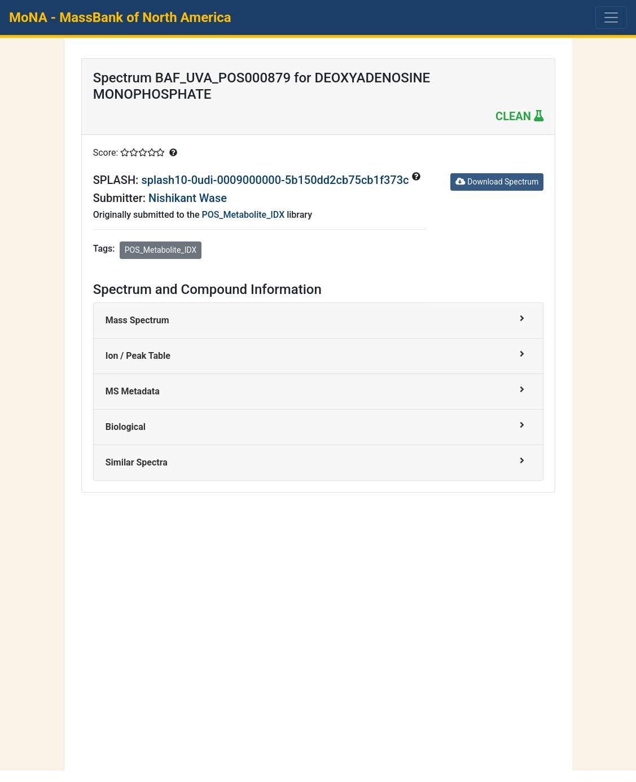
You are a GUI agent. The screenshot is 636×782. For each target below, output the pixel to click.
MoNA (120, 17)
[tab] (318, 321)
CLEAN (519, 116)
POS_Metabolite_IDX (242, 214)
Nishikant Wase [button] (187, 198)
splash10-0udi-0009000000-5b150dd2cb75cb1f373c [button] (276, 180)
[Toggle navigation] (611, 17)
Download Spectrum (496, 181)
